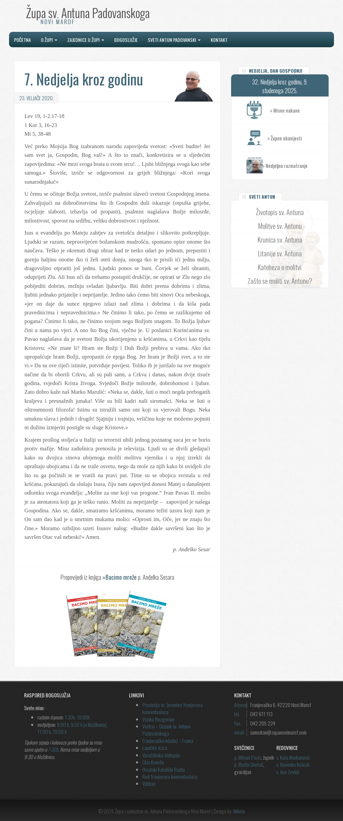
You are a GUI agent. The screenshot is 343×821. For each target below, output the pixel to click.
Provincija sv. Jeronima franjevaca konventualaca (172, 708)
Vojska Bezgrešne (158, 719)
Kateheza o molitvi (279, 267)
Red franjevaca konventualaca (169, 776)
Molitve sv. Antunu (280, 225)
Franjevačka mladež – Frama (167, 740)
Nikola (239, 811)
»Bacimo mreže (119, 577)
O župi (49, 39)
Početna (22, 39)
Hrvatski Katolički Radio (163, 769)
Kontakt (219, 39)
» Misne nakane (299, 110)
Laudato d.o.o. (155, 747)
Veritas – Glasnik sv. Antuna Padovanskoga (166, 729)
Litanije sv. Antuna (280, 253)
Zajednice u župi (85, 39)
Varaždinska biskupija (161, 755)
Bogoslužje (126, 39)
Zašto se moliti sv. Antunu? (280, 280)
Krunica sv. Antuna (280, 239)
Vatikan (148, 783)
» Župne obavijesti (297, 138)
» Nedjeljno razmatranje (284, 165)
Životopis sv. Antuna (280, 212)
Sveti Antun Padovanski (174, 39)
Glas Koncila (153, 762)
